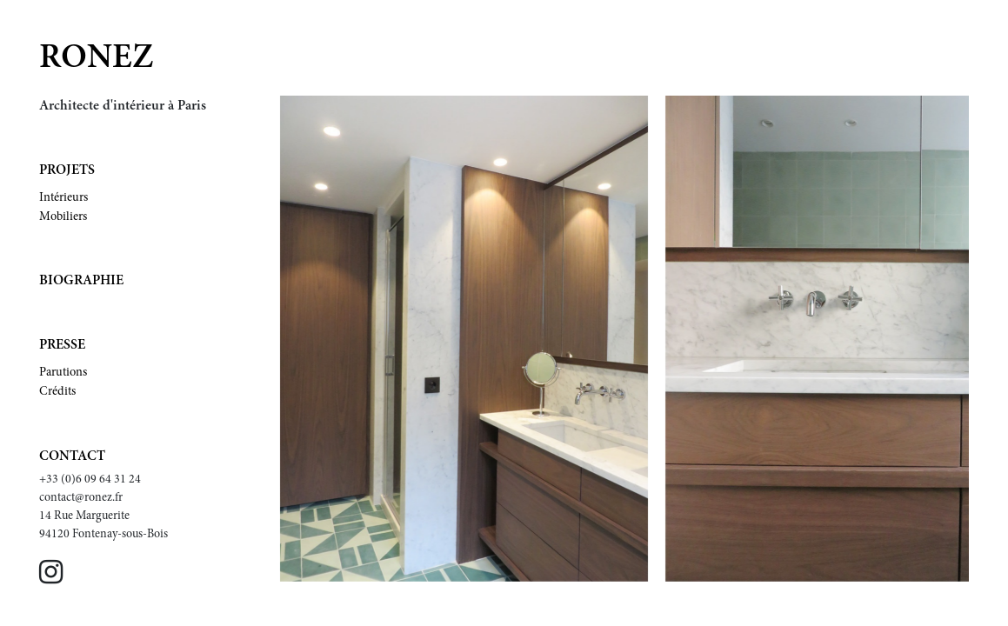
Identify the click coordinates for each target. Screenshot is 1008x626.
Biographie (81, 281)
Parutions (63, 373)
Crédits (57, 392)
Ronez (96, 59)
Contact (72, 456)
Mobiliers (63, 217)
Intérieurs (63, 198)
